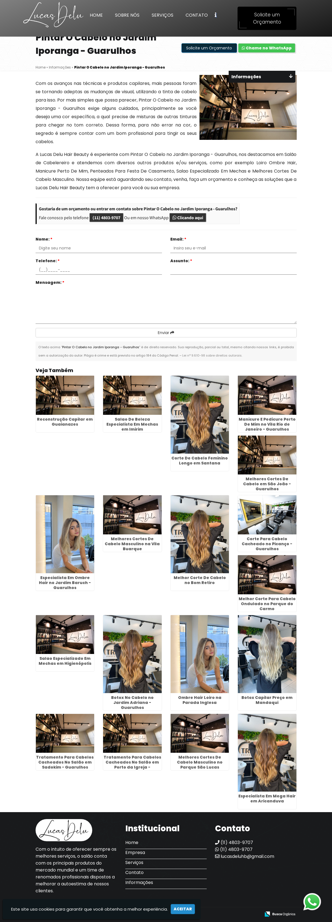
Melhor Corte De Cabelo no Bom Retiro (200, 580)
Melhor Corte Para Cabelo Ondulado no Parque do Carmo (267, 604)
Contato (197, 15)
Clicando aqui (188, 217)
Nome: (44, 239)
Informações (139, 882)
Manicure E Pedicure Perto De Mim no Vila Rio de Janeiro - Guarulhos (267, 424)
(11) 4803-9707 (106, 217)
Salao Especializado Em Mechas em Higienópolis (65, 661)
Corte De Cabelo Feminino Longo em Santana (199, 460)
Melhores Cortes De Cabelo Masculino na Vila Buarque (132, 544)
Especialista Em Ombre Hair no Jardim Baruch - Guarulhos (65, 582)
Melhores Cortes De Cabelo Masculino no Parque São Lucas (200, 762)
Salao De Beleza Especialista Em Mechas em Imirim (132, 424)
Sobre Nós (127, 15)
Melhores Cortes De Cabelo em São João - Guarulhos (267, 484)
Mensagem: (50, 282)
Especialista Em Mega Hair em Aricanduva (267, 798)
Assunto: (181, 261)
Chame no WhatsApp (267, 48)
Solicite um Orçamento (267, 18)
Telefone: (48, 261)
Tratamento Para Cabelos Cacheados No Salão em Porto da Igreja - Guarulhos (132, 764)
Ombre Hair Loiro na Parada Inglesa (199, 700)
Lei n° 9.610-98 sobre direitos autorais (212, 355)
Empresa (135, 852)
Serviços (162, 15)
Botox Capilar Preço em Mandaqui (267, 700)
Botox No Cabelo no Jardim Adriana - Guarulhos (132, 702)
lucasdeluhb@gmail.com (244, 856)
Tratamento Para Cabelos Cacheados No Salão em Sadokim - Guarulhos (65, 762)
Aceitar (183, 909)
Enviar (166, 332)
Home (96, 15)
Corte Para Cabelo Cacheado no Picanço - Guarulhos (267, 544)
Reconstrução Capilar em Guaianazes (65, 421)
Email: (178, 239)
